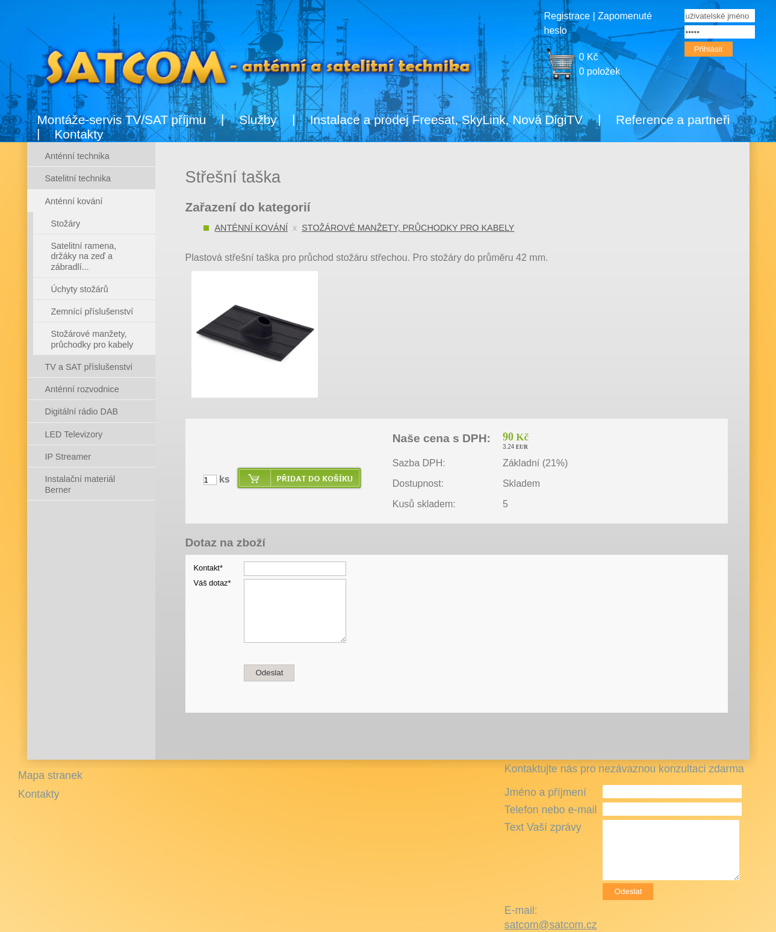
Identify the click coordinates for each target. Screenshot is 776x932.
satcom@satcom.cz (550, 925)
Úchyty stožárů (79, 289)
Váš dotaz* (212, 582)
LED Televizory (74, 434)
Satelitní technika (78, 178)
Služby (257, 120)
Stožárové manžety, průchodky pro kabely (408, 228)
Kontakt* (208, 567)
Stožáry (66, 223)
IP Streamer (68, 456)
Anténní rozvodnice (82, 389)
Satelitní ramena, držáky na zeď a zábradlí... (84, 256)
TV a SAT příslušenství (89, 367)
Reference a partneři (673, 120)
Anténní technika (77, 156)
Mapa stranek (50, 775)
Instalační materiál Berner (80, 484)
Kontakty (79, 134)
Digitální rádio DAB (82, 411)
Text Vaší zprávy (543, 827)
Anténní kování (251, 228)
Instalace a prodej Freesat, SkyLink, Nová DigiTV (446, 120)
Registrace (567, 16)
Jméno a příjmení (545, 792)
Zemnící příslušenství (92, 311)
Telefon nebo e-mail (550, 810)
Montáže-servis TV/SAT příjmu (121, 120)
